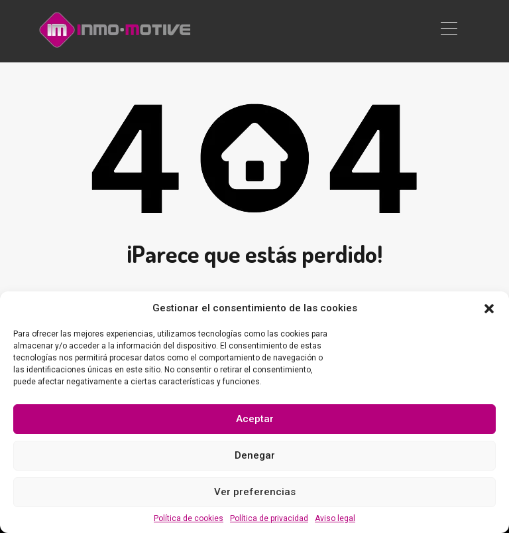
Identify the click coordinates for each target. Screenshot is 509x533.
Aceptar (255, 419)
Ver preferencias (255, 492)
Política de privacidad (269, 518)
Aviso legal (335, 518)
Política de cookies (188, 518)
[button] (489, 308)
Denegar (255, 455)
